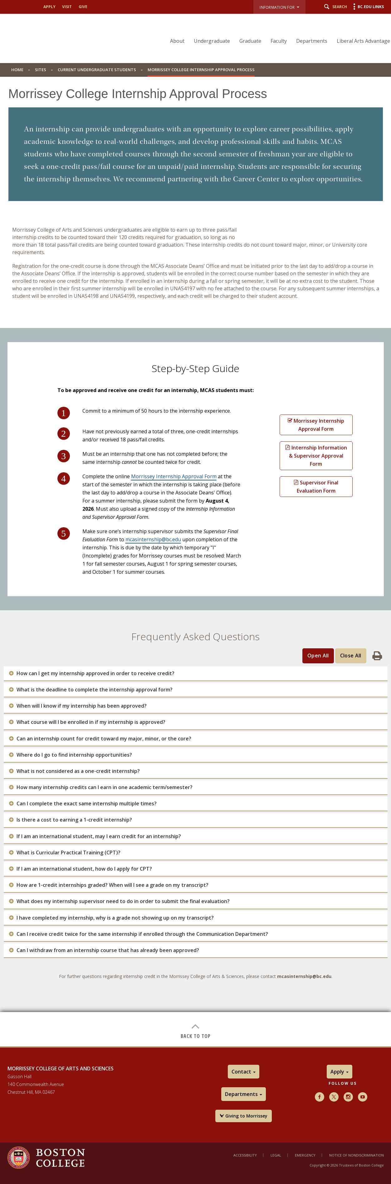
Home (17, 69)
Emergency (305, 1155)
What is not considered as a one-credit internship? (78, 771)
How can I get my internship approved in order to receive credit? (95, 673)
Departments (311, 40)
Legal (276, 1155)
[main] (195, 566)
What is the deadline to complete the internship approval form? (95, 689)
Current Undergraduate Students (97, 69)
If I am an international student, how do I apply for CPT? (84, 869)
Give (83, 6)
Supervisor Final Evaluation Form (316, 486)
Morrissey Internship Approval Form (174, 476)
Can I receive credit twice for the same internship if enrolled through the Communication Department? (142, 934)
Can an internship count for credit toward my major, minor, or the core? (104, 738)
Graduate (250, 40)
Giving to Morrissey (243, 1116)
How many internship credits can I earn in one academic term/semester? (105, 787)
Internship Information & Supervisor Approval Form (316, 455)
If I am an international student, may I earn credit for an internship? (99, 836)
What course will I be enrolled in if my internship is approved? (91, 722)
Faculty (279, 40)
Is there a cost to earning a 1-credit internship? (74, 820)
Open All (318, 655)
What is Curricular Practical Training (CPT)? (68, 852)
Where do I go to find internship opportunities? (74, 755)
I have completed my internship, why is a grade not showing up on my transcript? (115, 918)
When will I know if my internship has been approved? (82, 706)
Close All (350, 655)
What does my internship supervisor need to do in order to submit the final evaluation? (123, 901)
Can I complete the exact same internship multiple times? (87, 803)
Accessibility (245, 1155)
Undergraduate (212, 40)
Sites (40, 69)
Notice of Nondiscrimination (356, 1155)
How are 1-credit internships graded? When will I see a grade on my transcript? (112, 885)
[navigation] (276, 30)
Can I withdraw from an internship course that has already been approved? (108, 950)
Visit (67, 6)
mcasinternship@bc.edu (153, 539)
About (177, 40)
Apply (49, 6)
